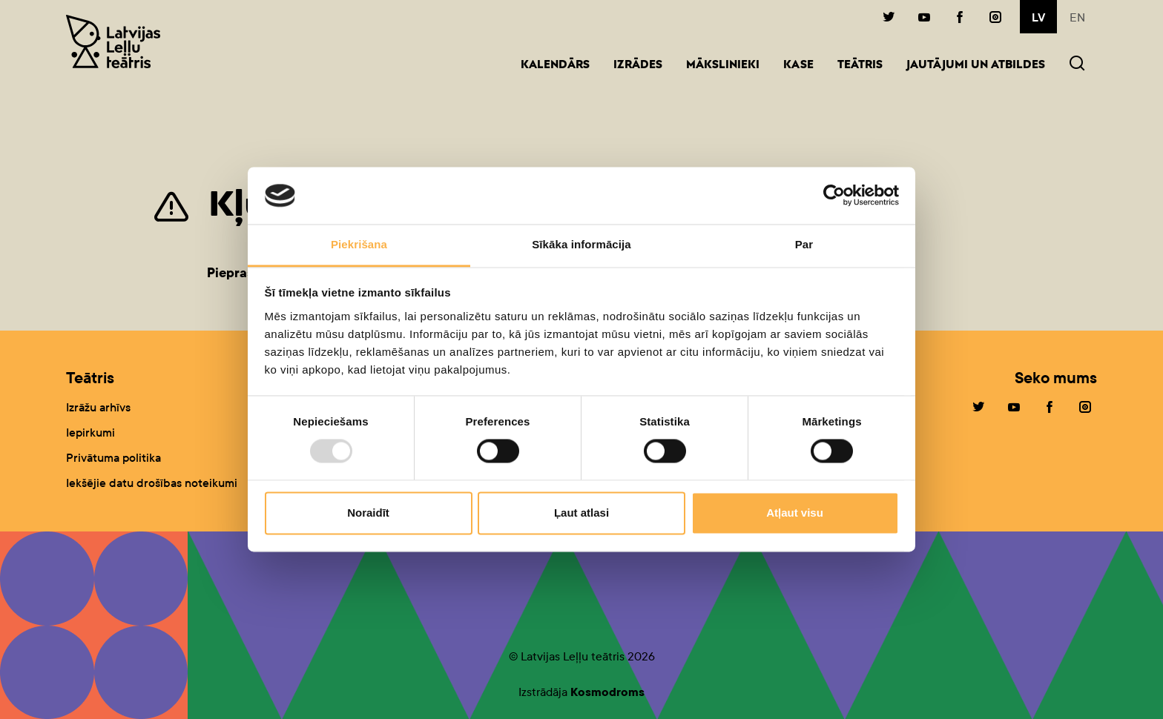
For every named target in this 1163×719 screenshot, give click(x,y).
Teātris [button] (860, 65)
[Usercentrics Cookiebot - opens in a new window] (834, 196)
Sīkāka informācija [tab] (581, 244)
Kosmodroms (607, 692)
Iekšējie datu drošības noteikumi (151, 483)
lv (1038, 17)
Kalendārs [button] (555, 65)
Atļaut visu (794, 512)
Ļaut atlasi (581, 512)
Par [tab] (804, 244)
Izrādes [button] (637, 65)
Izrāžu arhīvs (98, 407)
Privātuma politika (113, 458)
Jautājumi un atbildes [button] (975, 65)
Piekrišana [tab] (359, 244)
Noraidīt (368, 512)
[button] (1077, 65)
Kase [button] (798, 65)
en (1077, 17)
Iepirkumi (90, 432)
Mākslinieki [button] (723, 65)
